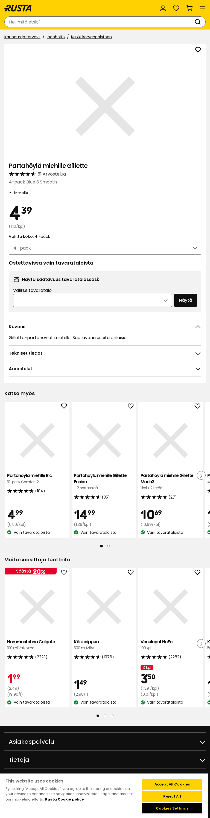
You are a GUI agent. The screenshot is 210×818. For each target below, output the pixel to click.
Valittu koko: (29, 236)
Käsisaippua (104, 645)
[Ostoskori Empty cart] (189, 8)
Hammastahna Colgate (37, 645)
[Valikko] (202, 8)
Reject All (172, 796)
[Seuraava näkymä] (201, 475)
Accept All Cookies (172, 784)
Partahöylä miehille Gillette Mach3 (171, 482)
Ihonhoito (56, 37)
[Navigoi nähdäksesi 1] (101, 546)
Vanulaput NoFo (171, 645)
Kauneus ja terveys (22, 37)
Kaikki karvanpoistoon (91, 37)
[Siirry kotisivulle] (18, 8)
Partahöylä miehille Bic (37, 479)
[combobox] (99, 21)
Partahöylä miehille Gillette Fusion (104, 482)
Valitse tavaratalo (32, 290)
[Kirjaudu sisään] (163, 8)
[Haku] (198, 21)
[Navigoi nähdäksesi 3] (112, 716)
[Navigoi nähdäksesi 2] (108, 546)
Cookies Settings (172, 808)
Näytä (185, 300)
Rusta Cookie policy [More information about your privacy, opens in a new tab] (64, 799)
